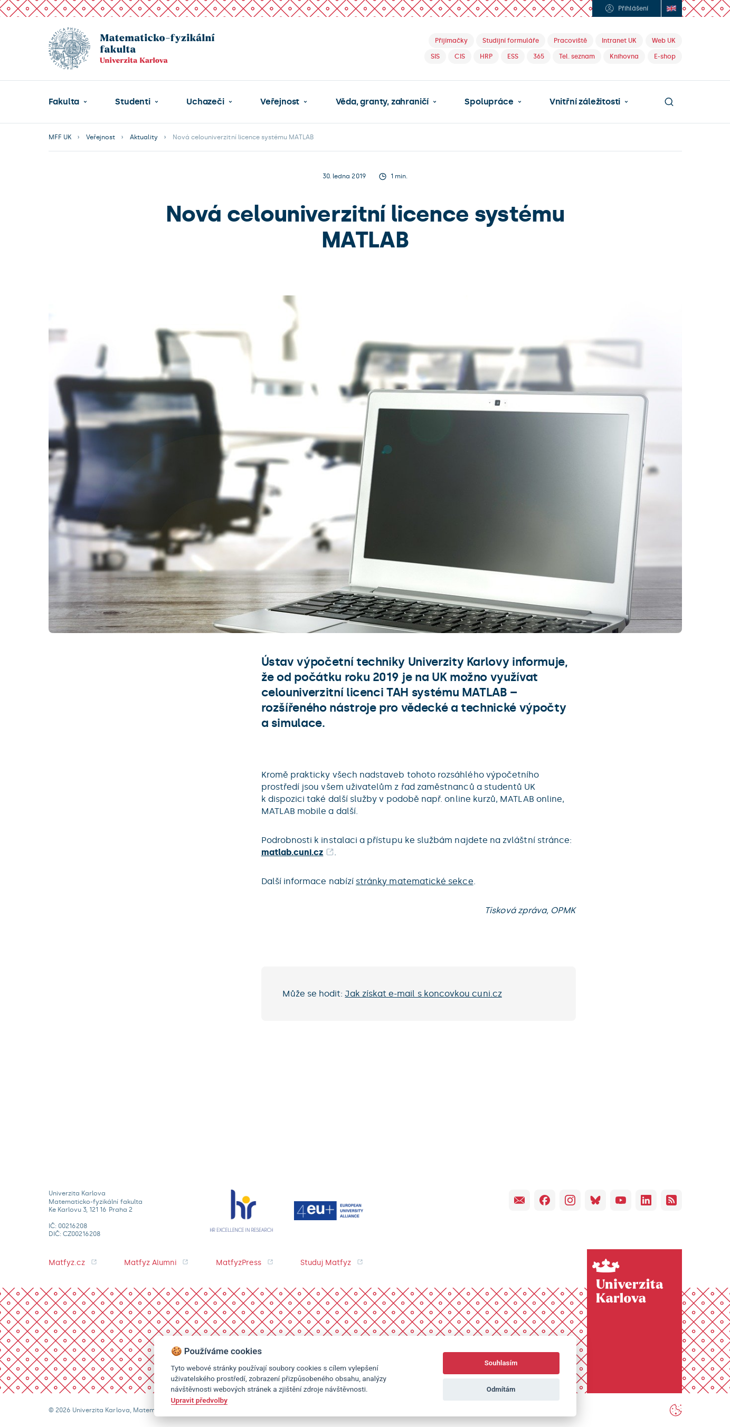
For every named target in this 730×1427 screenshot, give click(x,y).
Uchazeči (205, 102)
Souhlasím (501, 1363)
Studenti (132, 102)
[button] (68, 102)
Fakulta (64, 102)
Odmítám (501, 1389)
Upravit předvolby (199, 1400)
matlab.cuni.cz (292, 852)
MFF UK (60, 137)
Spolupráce (488, 102)
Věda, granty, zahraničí (382, 102)
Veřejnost (279, 102)
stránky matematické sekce (414, 881)
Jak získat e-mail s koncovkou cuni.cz (423, 994)
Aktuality (143, 137)
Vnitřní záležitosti (584, 102)
